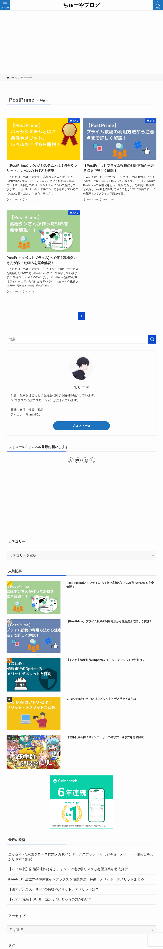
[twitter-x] (70, 460)
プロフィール (81, 425)
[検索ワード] (82, 339)
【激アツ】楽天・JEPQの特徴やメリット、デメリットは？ (53, 889)
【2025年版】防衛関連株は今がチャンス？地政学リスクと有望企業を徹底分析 (68, 869)
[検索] (92, 460)
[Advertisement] (81, 42)
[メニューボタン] (5, 5)
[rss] (85, 460)
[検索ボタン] (158, 5)
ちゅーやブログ (81, 5)
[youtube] (78, 460)
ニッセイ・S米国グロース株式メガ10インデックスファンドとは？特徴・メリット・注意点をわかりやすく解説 (80, 857)
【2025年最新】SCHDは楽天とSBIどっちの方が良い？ (50, 899)
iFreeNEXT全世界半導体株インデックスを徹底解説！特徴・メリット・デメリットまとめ (76, 879)
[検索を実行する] (152, 339)
